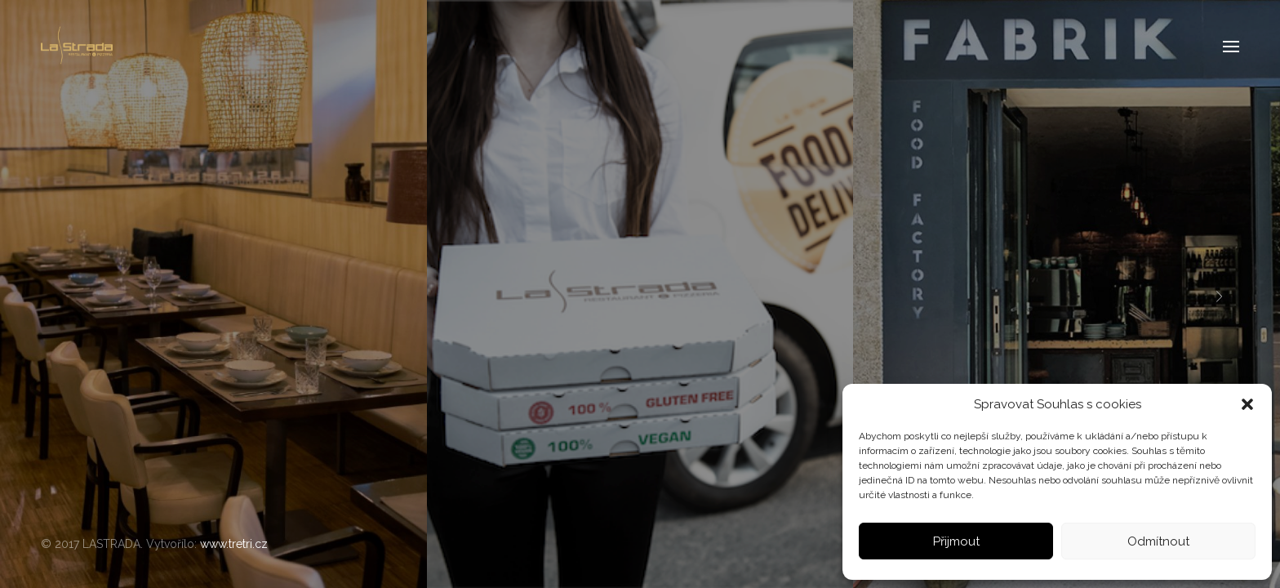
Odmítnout (1158, 541)
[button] (1247, 404)
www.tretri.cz (234, 543)
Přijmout (956, 541)
